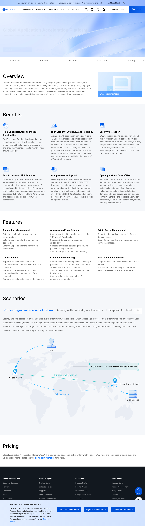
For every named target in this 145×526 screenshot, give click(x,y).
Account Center (118, 483)
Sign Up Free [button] (137, 9)
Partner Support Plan (47, 498)
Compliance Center (83, 495)
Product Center (81, 483)
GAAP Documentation (111, 94)
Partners (6, 487)
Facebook (7, 491)
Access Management (120, 487)
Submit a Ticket (45, 487)
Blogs (5, 495)
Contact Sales (44, 483)
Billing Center (117, 491)
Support (42, 491)
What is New (8, 498)
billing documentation (44, 458)
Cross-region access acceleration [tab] (28, 310)
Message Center (118, 498)
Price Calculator (45, 495)
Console (115, 495)
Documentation (81, 491)
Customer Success (10, 483)
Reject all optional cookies (96, 510)
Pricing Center (81, 487)
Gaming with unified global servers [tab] (79, 310)
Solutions (79, 498)
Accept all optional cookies (69, 510)
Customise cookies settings (123, 510)
